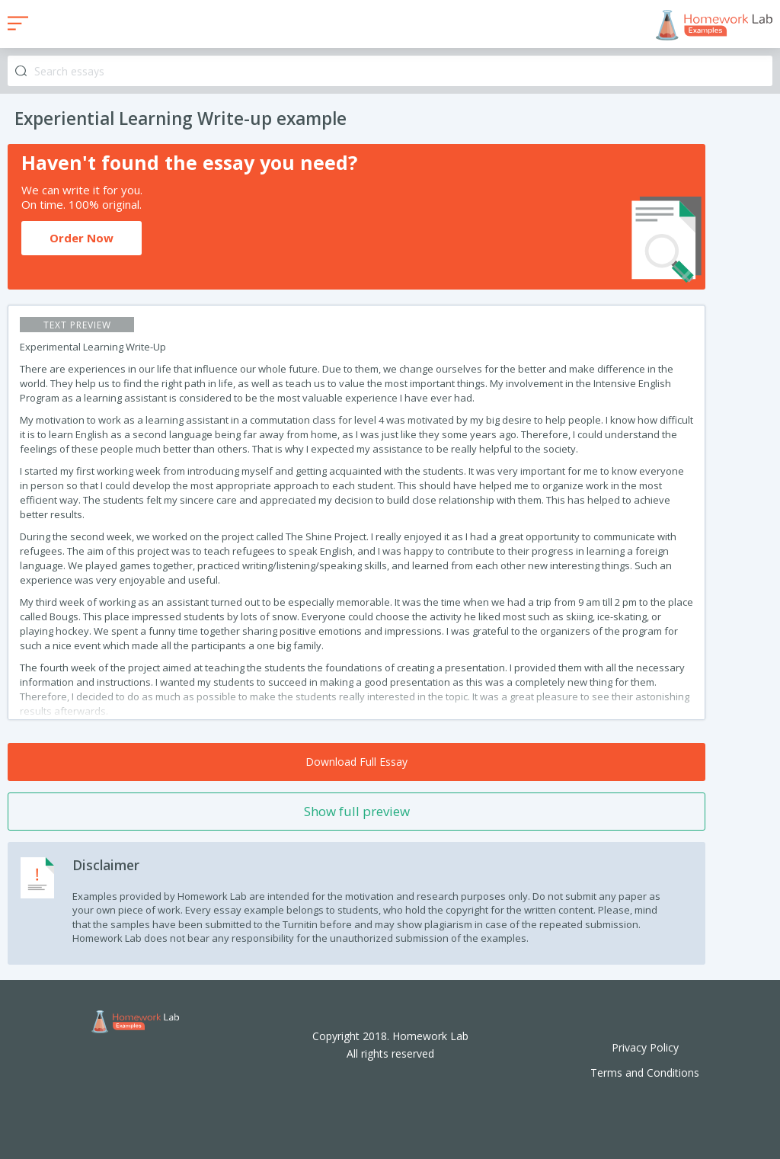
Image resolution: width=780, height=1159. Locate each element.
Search (21, 71)
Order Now (81, 237)
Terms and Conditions (644, 1072)
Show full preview (357, 811)
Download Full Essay (356, 761)
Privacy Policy (645, 1047)
